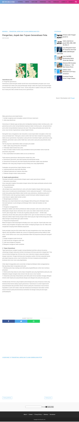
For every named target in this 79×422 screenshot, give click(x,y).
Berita (27, 1)
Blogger (73, 98)
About (23, 414)
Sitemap (47, 414)
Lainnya (63, 1)
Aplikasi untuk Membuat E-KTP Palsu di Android (69, 71)
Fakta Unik (34, 1)
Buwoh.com (8, 2)
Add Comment (5, 38)
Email (43, 407)
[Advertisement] (39, 17)
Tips (49, 1)
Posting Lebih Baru (7, 398)
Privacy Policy (38, 414)
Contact (30, 414)
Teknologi (56, 1)
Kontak (71, 1)
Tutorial (20, 1)
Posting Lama (48, 398)
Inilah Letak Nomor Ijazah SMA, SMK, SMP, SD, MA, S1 (69, 43)
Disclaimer (54, 414)
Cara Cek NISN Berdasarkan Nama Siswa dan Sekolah (68, 58)
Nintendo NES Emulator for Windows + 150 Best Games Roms (69, 65)
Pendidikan (43, 1)
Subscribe (50, 407)
